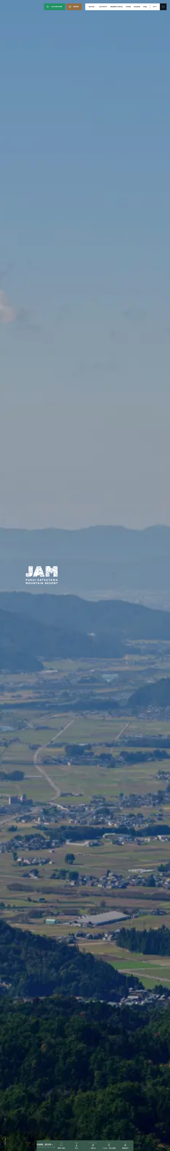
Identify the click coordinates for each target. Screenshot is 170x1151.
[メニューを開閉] (163, 6)
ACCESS (137, 7)
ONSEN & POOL (116, 7)
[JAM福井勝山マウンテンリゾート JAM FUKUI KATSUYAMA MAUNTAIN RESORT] (11, 6)
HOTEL (92, 7)
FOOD (128, 7)
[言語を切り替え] (155, 7)
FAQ (145, 7)
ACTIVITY (103, 7)
